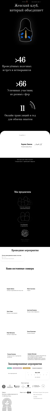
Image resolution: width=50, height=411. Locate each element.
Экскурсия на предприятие (37, 368)
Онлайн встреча (26, 368)
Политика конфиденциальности (10, 394)
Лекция (9, 368)
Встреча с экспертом (17, 368)
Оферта (4, 392)
